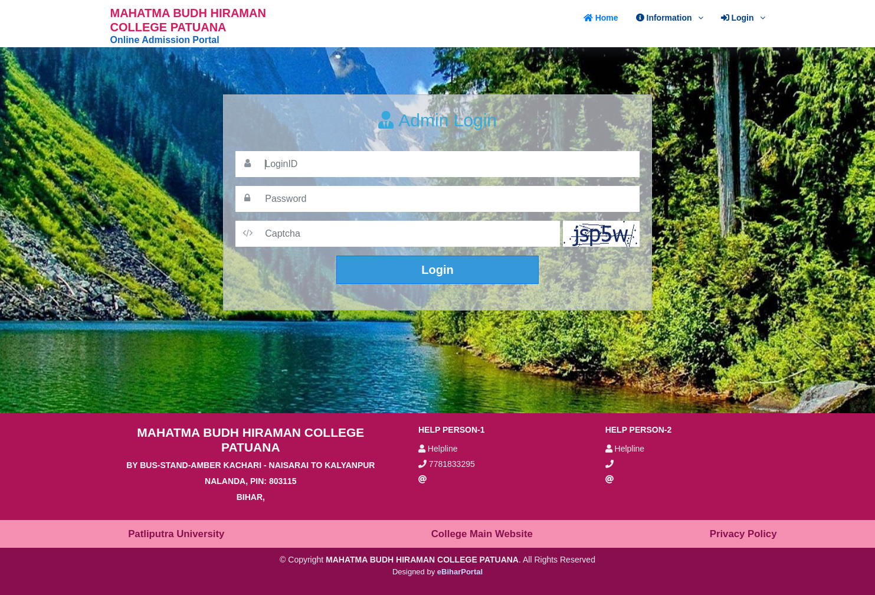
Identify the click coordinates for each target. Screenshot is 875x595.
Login (437, 269)
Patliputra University (176, 534)
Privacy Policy (743, 534)
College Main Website (482, 534)
